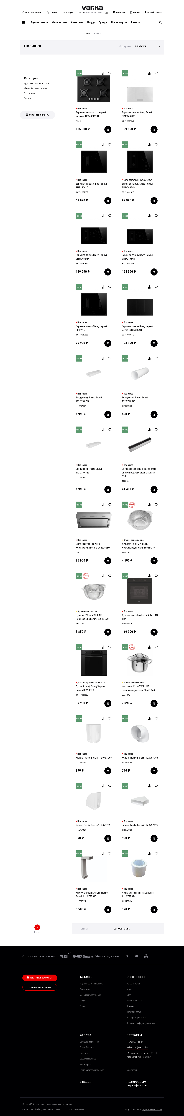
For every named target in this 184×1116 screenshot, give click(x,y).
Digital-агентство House (152, 1109)
